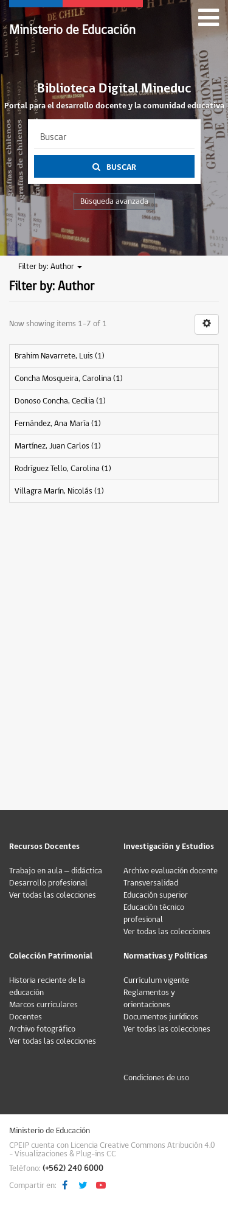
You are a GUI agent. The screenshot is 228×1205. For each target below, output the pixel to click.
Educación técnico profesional (153, 913)
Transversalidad (150, 883)
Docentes (25, 1017)
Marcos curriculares (43, 1005)
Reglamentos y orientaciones (149, 999)
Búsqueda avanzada (114, 201)
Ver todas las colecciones (52, 895)
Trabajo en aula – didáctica (55, 871)
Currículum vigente (156, 980)
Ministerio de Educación (72, 30)
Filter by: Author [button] (50, 266)
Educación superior (155, 895)
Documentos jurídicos (160, 1017)
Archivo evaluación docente (170, 871)
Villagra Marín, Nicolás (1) (59, 491)
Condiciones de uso (156, 1078)
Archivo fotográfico (42, 1029)
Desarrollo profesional (48, 883)
